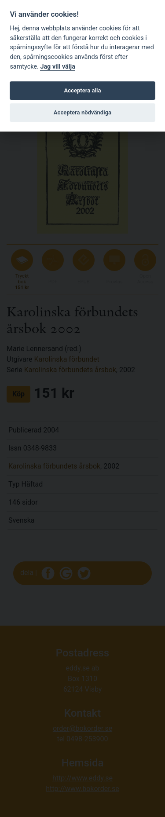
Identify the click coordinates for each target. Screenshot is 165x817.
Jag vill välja (57, 66)
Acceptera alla (82, 90)
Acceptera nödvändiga (82, 112)
